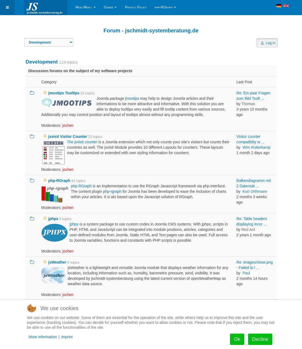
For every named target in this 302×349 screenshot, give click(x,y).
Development (42, 62)
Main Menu (86, 7)
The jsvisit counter (82, 142)
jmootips (132, 98)
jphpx (53, 219)
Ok (237, 339)
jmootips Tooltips (64, 93)
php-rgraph (112, 191)
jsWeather (57, 262)
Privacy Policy (135, 7)
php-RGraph (165, 7)
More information (43, 337)
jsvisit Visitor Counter (67, 136)
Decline (260, 339)
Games (110, 7)
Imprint (67, 337)
